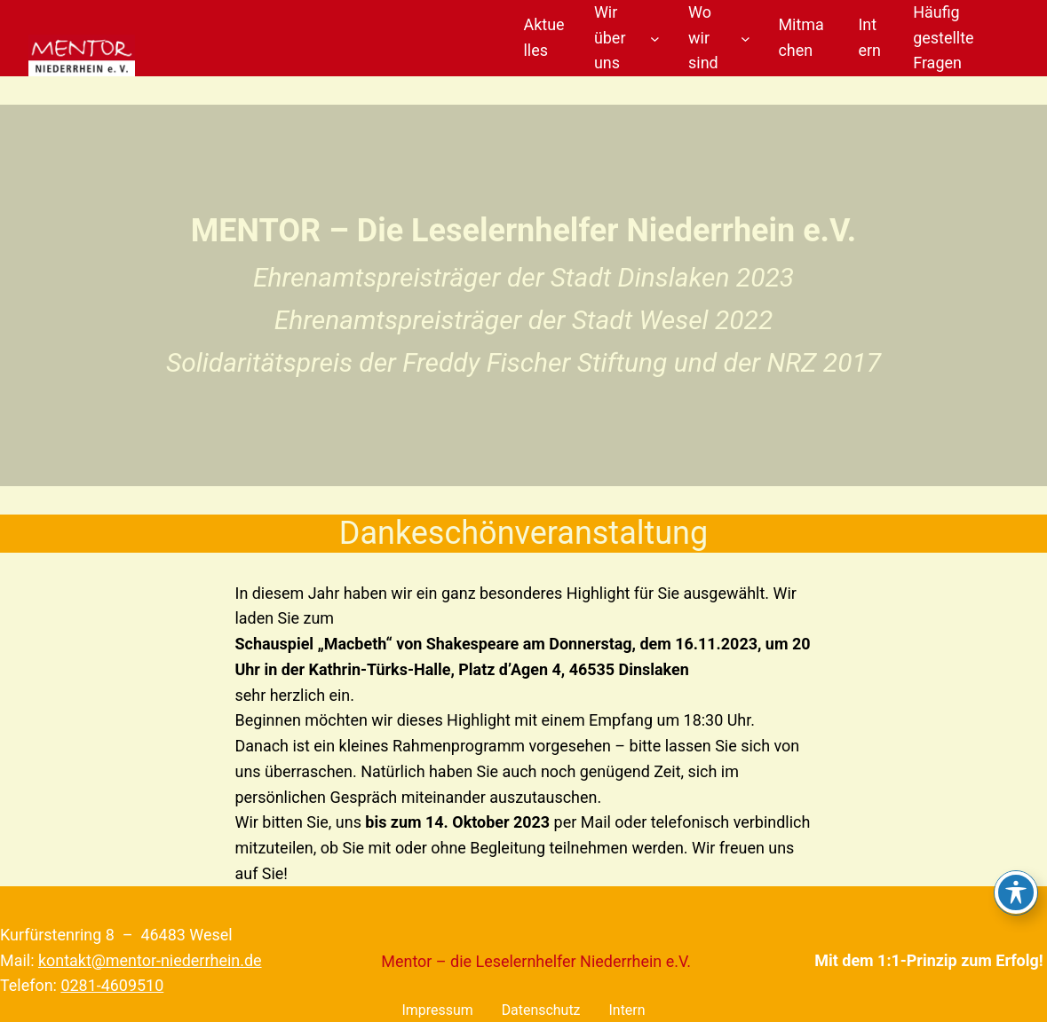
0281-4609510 (111, 985)
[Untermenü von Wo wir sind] (745, 38)
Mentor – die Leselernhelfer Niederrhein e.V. (536, 961)
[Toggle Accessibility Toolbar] (1016, 892)
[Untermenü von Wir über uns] (655, 38)
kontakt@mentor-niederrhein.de (150, 960)
